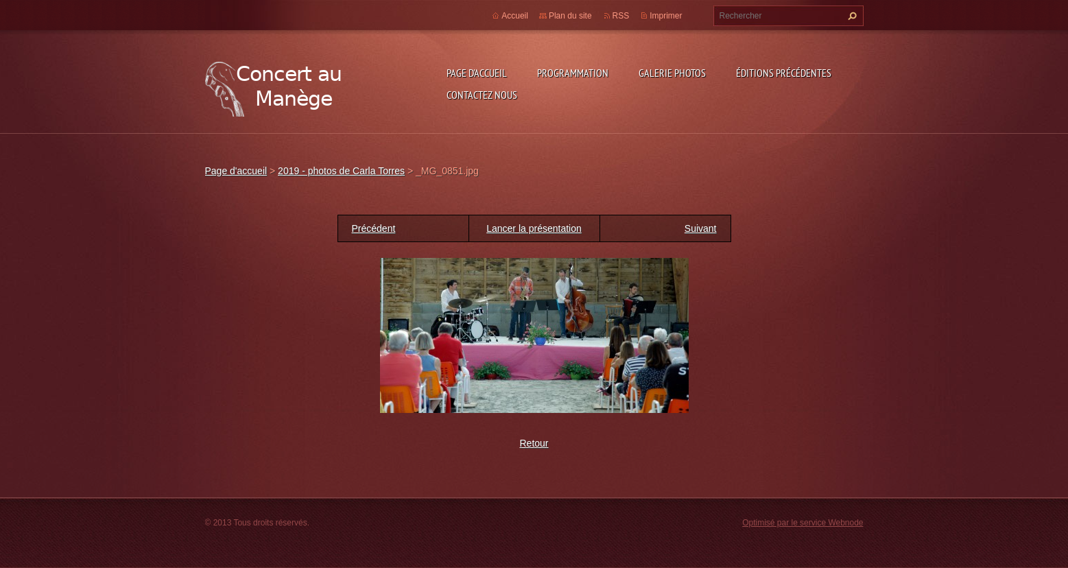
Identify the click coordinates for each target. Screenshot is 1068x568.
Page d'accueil (477, 73)
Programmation (572, 73)
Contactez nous (482, 95)
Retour (533, 443)
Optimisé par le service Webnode (802, 523)
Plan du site (570, 16)
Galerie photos (672, 73)
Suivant (701, 228)
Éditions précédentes (783, 73)
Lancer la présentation (534, 228)
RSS (621, 16)
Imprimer (666, 16)
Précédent (374, 228)
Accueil (514, 16)
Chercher (850, 15)
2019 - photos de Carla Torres (341, 170)
